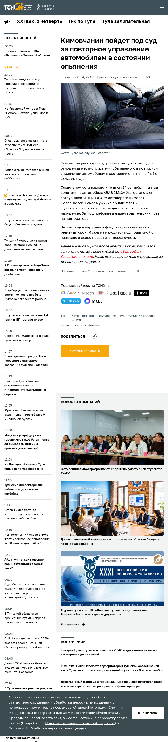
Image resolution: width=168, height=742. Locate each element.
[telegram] (71, 301)
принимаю (147, 713)
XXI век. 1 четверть (39, 21)
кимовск (89, 316)
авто (75, 316)
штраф (77, 320)
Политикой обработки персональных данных (48, 728)
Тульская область (141, 316)
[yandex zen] (141, 293)
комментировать (85, 351)
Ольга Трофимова (87, 325)
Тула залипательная (126, 21)
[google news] (78, 293)
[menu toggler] (162, 7)
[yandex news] (114, 293)
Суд (122, 316)
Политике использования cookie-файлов (80, 723)
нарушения (107, 316)
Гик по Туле (81, 21)
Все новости (70, 624)
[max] (93, 301)
